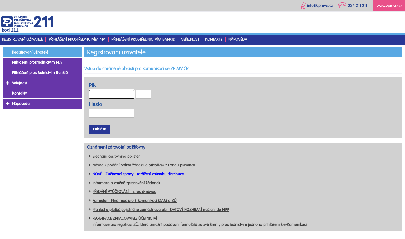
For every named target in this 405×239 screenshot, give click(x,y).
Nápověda (237, 39)
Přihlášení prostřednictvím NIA (77, 39)
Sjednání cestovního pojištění (117, 156)
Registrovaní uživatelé (22, 39)
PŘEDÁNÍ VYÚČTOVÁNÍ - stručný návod (124, 191)
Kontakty (213, 39)
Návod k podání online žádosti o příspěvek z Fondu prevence (144, 165)
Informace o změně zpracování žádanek (126, 183)
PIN (92, 85)
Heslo (95, 104)
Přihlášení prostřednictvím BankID (143, 39)
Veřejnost (190, 39)
